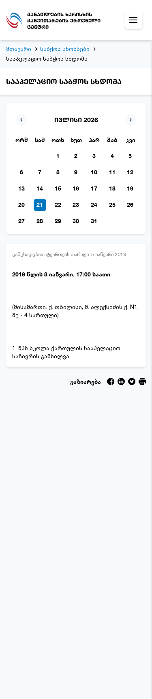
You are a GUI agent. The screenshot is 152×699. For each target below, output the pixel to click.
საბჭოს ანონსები (65, 49)
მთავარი (18, 49)
